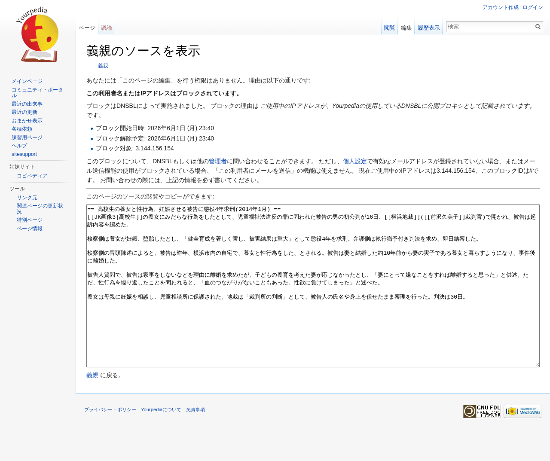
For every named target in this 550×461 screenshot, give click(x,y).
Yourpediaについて (161, 441)
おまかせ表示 (27, 121)
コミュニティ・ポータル (37, 93)
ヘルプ (19, 146)
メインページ (27, 81)
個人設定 (355, 161)
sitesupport (24, 154)
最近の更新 (24, 112)
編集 (406, 27)
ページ (87, 27)
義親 (103, 65)
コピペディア (32, 176)
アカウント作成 (501, 7)
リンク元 (27, 198)
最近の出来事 (27, 104)
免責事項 (195, 441)
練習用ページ (27, 137)
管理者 (218, 161)
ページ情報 (30, 229)
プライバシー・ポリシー (110, 441)
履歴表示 (429, 27)
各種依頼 (22, 129)
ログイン (532, 7)
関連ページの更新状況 (40, 209)
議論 (106, 27)
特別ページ (30, 220)
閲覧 (389, 27)
